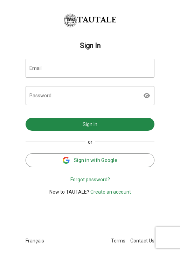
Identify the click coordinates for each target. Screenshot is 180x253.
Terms (118, 241)
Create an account (110, 192)
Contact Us (142, 241)
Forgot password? (90, 179)
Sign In (90, 124)
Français (35, 241)
